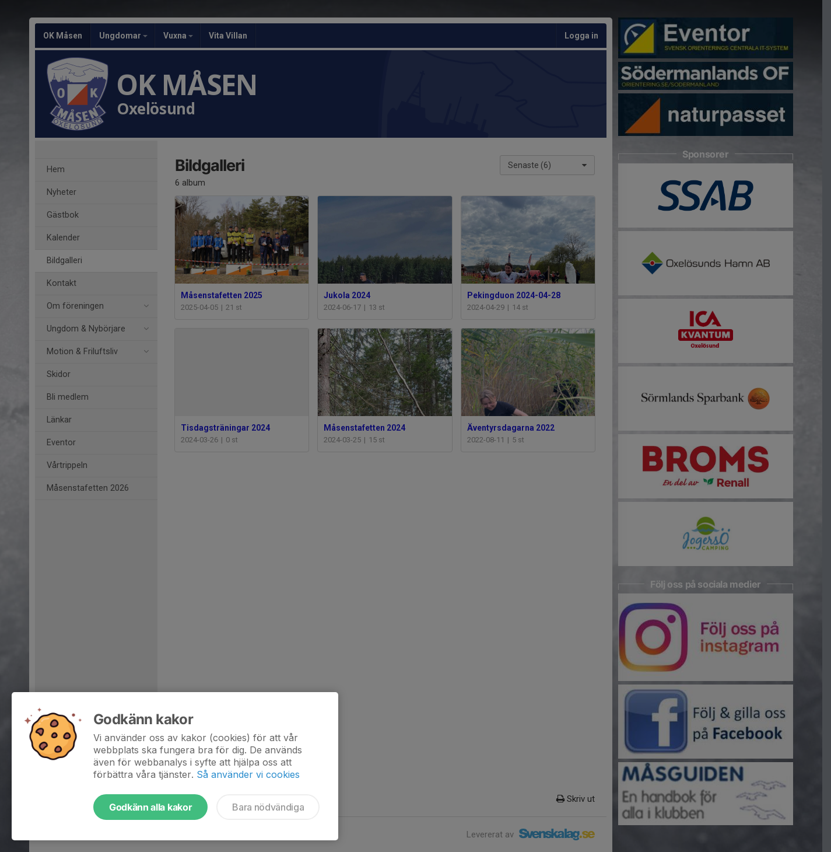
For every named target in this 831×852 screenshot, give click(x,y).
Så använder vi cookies (248, 774)
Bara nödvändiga (268, 807)
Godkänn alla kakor (150, 807)
